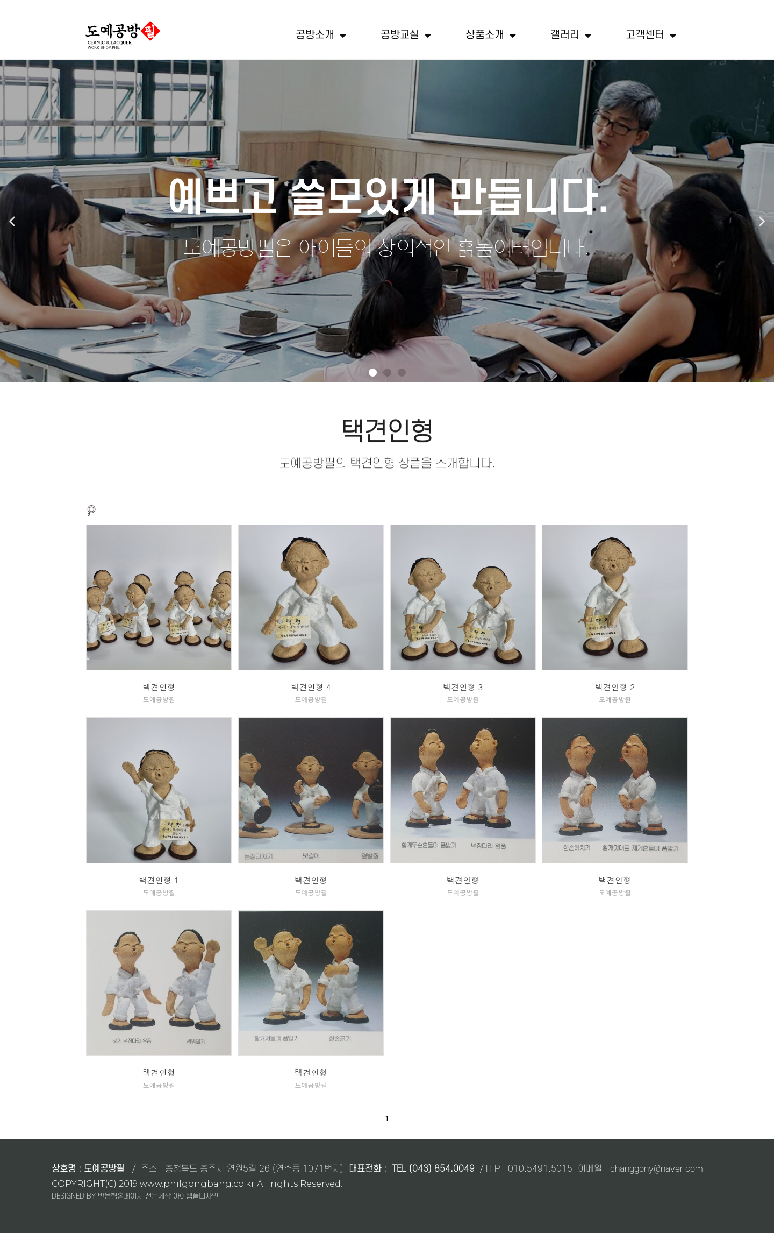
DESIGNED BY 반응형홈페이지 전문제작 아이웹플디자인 (135, 1196)
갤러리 (570, 35)
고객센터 (651, 35)
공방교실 (406, 35)
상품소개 (490, 35)
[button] (373, 373)
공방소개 (321, 35)
